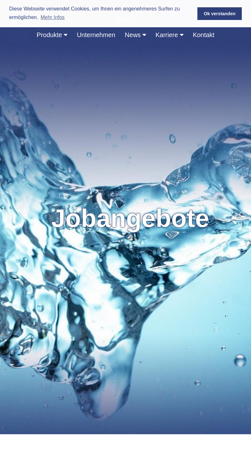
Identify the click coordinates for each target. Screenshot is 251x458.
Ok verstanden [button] (219, 13)
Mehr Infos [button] (53, 17)
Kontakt (204, 34)
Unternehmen (96, 34)
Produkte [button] (52, 34)
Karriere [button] (169, 34)
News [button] (135, 34)
